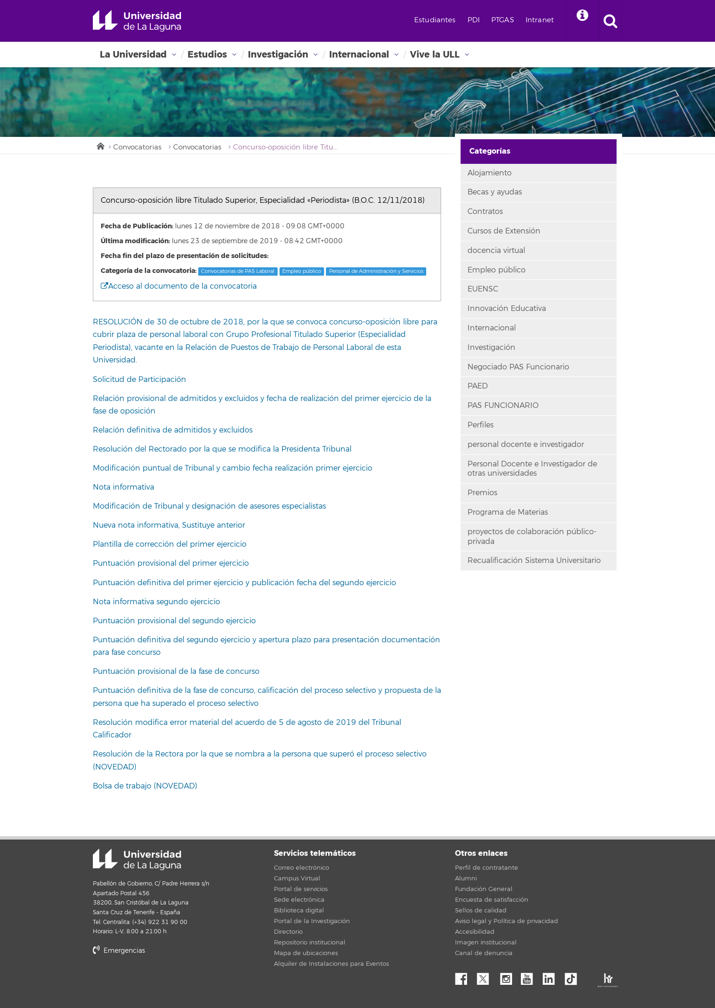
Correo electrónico (301, 868)
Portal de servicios (301, 889)
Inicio (100, 145)
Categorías (489, 151)
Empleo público (301, 271)
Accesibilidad (474, 932)
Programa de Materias (508, 512)
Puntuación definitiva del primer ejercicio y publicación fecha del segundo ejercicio (244, 583)
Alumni (466, 878)
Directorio (288, 932)
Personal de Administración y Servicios (376, 271)
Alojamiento (490, 173)
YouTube (530, 976)
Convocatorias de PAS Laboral (237, 271)
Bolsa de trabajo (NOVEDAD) (145, 786)
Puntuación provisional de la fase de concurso (176, 671)
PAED (478, 386)
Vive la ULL (435, 54)
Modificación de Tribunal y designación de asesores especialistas (209, 506)
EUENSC (483, 289)
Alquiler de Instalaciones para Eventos (331, 964)
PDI (474, 20)
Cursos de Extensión (504, 231)
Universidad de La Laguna (137, 21)
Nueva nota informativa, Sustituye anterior (170, 525)
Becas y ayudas (495, 192)
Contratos (485, 211)
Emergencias (119, 951)
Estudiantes (435, 20)
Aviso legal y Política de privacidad (506, 921)
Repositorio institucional (309, 942)
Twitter (486, 976)
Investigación (278, 54)
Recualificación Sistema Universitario (534, 560)
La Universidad (133, 54)
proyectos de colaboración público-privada (532, 536)
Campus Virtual (297, 878)
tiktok (574, 976)
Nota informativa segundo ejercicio (156, 602)
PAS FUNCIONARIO (503, 405)
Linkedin (552, 976)
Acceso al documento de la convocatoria (179, 286)
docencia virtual (496, 250)
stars (162, 982)
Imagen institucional (486, 942)
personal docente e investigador (526, 444)
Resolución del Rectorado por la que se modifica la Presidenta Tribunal (222, 449)
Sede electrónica (299, 900)
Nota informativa (123, 487)
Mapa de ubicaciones (306, 953)
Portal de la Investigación (312, 921)
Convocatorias (137, 147)
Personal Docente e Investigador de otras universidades (532, 468)
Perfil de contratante (486, 868)
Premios (482, 493)
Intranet (540, 20)
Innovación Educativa (507, 308)
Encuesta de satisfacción (491, 900)
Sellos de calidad (481, 910)
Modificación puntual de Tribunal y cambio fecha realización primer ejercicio (232, 468)
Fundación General (484, 889)
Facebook (464, 976)
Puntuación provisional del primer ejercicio (171, 563)
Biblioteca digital (299, 910)
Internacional (359, 54)
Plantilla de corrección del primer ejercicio (170, 544)
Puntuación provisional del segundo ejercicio (175, 621)
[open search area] (610, 21)
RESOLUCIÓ (114, 322)
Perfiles (481, 425)
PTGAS (502, 20)
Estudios (207, 54)
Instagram (508, 976)
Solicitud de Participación (139, 379)
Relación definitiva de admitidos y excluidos (173, 430)
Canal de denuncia (484, 953)
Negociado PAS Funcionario (518, 367)
